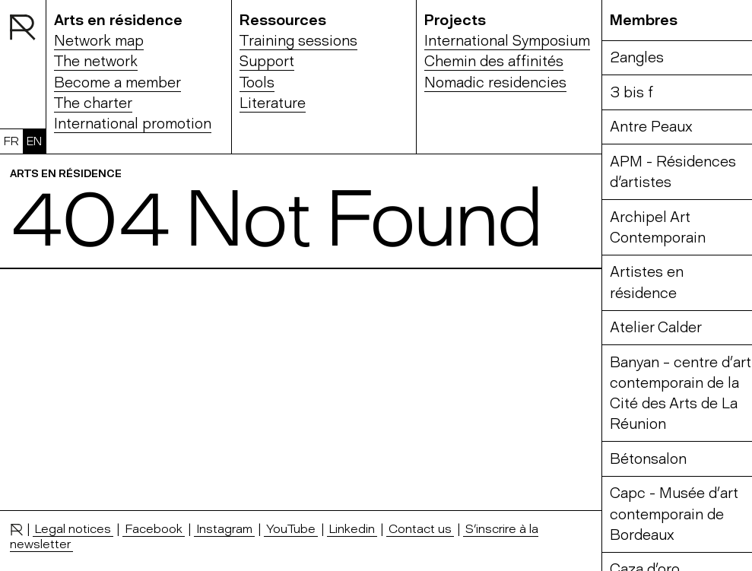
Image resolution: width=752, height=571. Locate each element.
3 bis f (631, 92)
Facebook (153, 528)
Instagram (224, 528)
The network (96, 61)
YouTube (291, 528)
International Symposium (507, 40)
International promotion (132, 123)
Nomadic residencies (495, 82)
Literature (273, 103)
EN (34, 141)
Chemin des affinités (493, 61)
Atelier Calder (656, 327)
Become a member (117, 82)
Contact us (420, 528)
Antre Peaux (651, 126)
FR (11, 141)
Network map (99, 40)
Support (267, 61)
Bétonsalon (648, 459)
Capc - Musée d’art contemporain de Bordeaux (674, 514)
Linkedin (352, 528)
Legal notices (73, 528)
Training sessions (298, 40)
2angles (637, 57)
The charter (93, 103)
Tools (257, 82)
